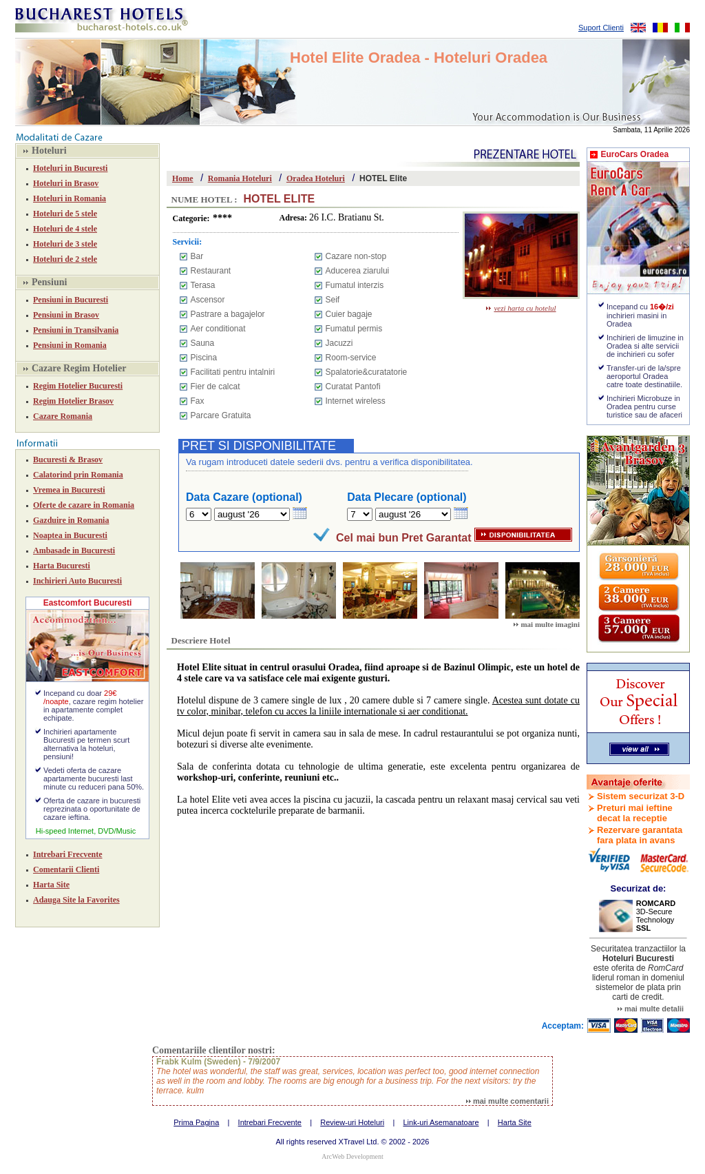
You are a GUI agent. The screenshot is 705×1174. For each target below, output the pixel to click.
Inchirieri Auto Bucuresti (77, 581)
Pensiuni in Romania (70, 345)
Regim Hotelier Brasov (73, 401)
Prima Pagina (196, 1122)
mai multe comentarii (507, 1101)
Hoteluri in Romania (69, 198)
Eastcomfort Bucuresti (87, 603)
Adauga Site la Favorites (76, 900)
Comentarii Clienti (66, 869)
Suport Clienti (601, 27)
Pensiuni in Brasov (66, 315)
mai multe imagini (547, 624)
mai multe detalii (651, 1009)
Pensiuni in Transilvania (75, 330)
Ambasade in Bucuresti (74, 550)
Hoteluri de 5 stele (65, 213)
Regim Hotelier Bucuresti (78, 386)
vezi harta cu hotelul (521, 308)
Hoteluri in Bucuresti (70, 168)
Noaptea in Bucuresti (70, 535)
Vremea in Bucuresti (69, 490)
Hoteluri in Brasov (65, 183)
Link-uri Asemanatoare (440, 1122)
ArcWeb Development (352, 1156)
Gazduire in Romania (71, 520)
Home (182, 178)
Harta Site (51, 884)
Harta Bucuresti (61, 565)
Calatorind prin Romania (78, 475)
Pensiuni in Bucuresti (70, 300)
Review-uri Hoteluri (352, 1122)
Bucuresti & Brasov (68, 459)
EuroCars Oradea (634, 154)
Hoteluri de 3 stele (65, 244)
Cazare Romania (62, 416)
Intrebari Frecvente (68, 854)
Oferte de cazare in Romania (83, 505)
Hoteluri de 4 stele (65, 229)
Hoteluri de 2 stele (65, 259)
